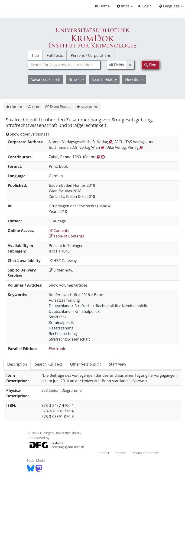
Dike (82, 196)
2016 (85, 294)
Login (145, 6)
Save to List (87, 107)
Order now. (61, 270)
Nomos (79, 185)
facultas (65, 190)
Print (33, 107)
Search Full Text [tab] (48, 364)
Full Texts (55, 55)
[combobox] (64, 64)
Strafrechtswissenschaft (69, 339)
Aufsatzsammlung (64, 300)
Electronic (57, 348)
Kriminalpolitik (134, 305)
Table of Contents (66, 236)
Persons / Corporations (91, 55)
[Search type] (120, 64)
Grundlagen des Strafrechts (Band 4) (80, 206)
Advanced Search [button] (45, 79)
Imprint (120, 453)
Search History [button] (104, 79)
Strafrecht (83, 305)
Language (171, 6)
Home (102, 6)
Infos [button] (125, 6)
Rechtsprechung (63, 333)
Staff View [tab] (117, 364)
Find (150, 64)
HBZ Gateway (63, 260)
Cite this (14, 107)
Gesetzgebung (61, 328)
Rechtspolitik (107, 305)
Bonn (98, 294)
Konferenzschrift (63, 294)
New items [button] (134, 79)
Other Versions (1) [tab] (85, 364)
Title (35, 55)
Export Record (57, 106)
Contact (103, 453)
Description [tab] (17, 364)
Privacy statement (145, 453)
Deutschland (60, 305)
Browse (76, 79)
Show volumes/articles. (68, 285)
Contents (59, 230)
